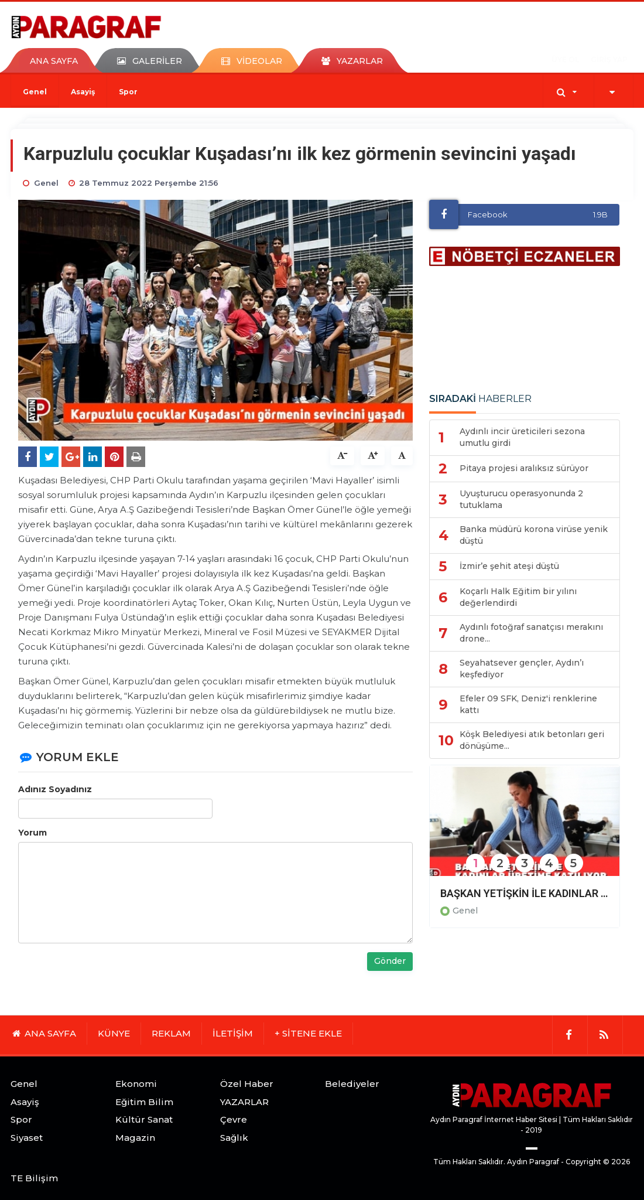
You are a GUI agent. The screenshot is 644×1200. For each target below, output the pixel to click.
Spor (128, 91)
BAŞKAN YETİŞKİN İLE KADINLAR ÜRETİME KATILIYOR (524, 893)
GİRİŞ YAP (609, 59)
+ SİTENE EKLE (308, 1033)
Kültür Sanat (144, 1119)
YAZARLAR (244, 1101)
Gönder (390, 961)
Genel (35, 91)
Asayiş (83, 91)
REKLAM (171, 1033)
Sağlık (234, 1137)
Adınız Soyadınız (55, 789)
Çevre (233, 1119)
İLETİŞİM (233, 1033)
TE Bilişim (34, 1178)
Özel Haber (246, 1083)
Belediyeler (352, 1083)
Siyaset (27, 1137)
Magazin (135, 1137)
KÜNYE (114, 1033)
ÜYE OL (565, 59)
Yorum (32, 832)
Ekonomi (136, 1083)
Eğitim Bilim (144, 1101)
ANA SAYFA (54, 61)
